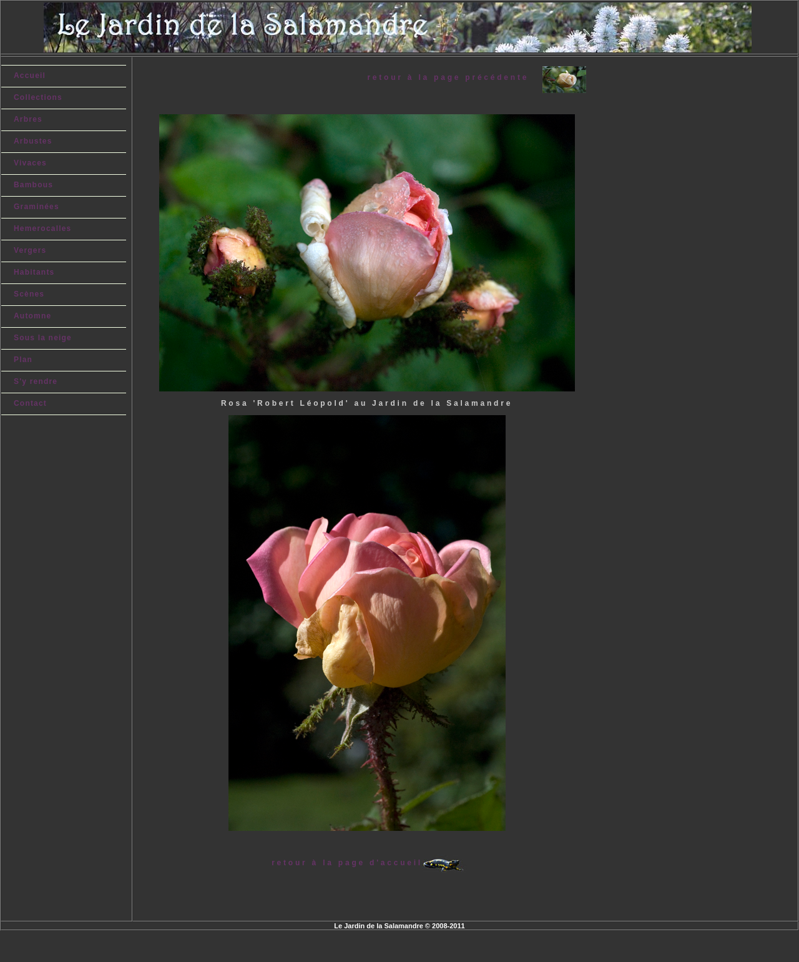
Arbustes (33, 141)
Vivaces (30, 163)
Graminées (36, 206)
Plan (23, 359)
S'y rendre (35, 381)
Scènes (29, 294)
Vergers (30, 250)
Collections (38, 97)
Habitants (34, 272)
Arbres (28, 119)
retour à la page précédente (454, 77)
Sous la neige (43, 337)
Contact (30, 403)
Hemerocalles (42, 228)
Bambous (33, 184)
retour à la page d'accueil (347, 862)
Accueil (30, 75)
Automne (32, 316)
